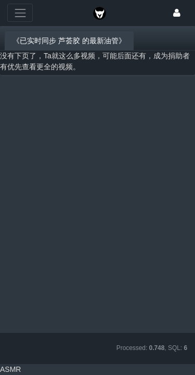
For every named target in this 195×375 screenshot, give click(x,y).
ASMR (10, 369)
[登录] (176, 13)
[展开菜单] (20, 13)
